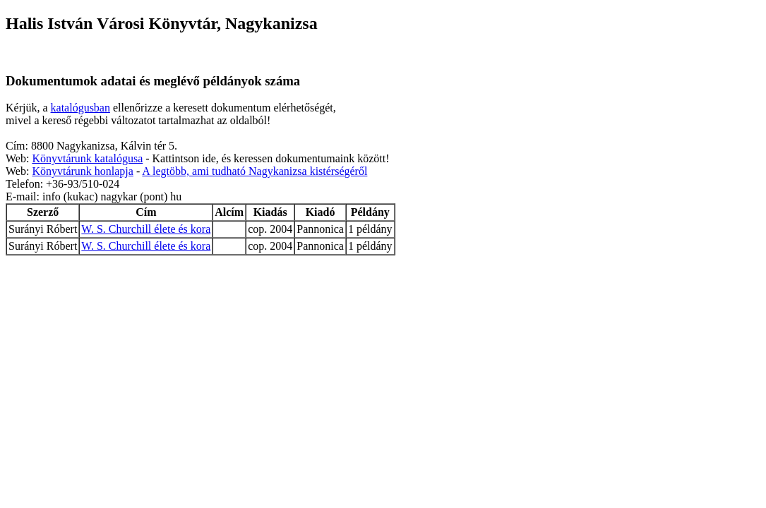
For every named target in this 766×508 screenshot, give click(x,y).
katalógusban (80, 108)
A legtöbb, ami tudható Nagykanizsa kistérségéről (254, 171)
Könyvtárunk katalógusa (87, 158)
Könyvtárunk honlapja (82, 171)
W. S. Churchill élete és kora (145, 229)
